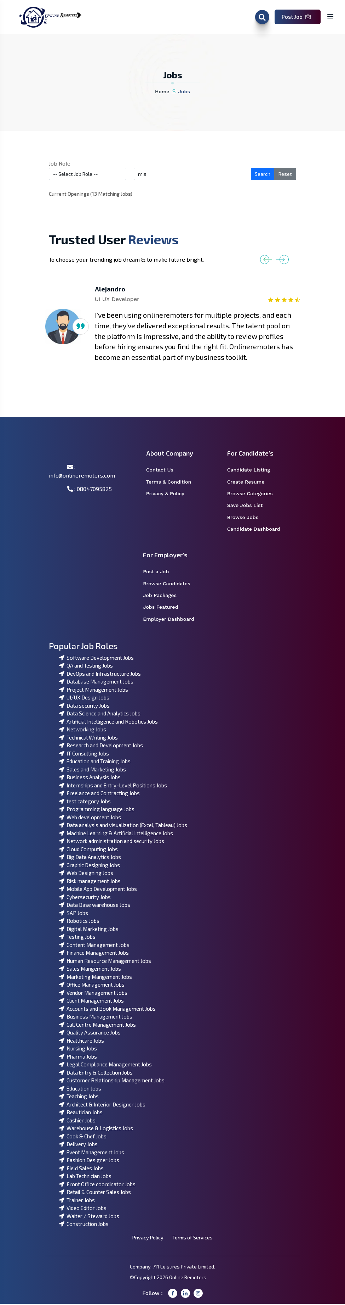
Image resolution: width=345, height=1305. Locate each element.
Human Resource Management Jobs (105, 962)
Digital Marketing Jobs (89, 930)
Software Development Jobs (96, 659)
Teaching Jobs (79, 1097)
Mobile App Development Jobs (98, 890)
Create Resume (250, 482)
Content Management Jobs (94, 946)
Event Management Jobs (91, 1153)
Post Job (296, 16)
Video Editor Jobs (83, 1209)
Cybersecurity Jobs (85, 898)
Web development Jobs (90, 818)
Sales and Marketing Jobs (92, 770)
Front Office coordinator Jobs (97, 1185)
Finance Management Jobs (94, 953)
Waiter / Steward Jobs (89, 1217)
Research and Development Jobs (101, 746)
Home (162, 91)
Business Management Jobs (95, 1017)
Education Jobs (80, 1089)
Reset (285, 174)
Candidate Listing (253, 470)
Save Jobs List (249, 506)
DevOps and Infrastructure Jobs (100, 674)
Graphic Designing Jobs (89, 866)
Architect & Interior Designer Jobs (102, 1105)
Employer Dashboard (172, 620)
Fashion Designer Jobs (89, 1161)
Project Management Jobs (93, 690)
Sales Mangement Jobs (90, 969)
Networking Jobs (82, 730)
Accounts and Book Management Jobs (107, 1009)
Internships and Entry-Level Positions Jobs (113, 786)
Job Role (59, 163)
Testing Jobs (77, 938)
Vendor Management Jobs (93, 994)
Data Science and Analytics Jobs (99, 714)
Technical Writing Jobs (88, 738)
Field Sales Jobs (81, 1169)
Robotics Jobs (79, 922)
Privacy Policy (147, 1239)
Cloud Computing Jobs (88, 850)
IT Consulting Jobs (84, 754)
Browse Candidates (171, 585)
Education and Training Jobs (95, 762)
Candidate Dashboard (257, 530)
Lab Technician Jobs (85, 1177)
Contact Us (164, 470)
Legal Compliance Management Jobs (105, 1065)
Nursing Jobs (78, 1049)
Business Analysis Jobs (90, 778)
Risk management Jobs (90, 882)
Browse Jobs (247, 518)
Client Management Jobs (91, 1001)
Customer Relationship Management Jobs (112, 1081)
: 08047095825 (89, 488)
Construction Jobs (84, 1225)
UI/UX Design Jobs (84, 698)
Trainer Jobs (77, 1201)
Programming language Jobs (96, 810)
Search (262, 174)
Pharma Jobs (78, 1057)
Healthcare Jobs (81, 1041)
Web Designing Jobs (86, 874)
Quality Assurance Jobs (90, 1033)
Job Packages (164, 596)
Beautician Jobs (81, 1113)
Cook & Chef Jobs (83, 1137)
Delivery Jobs (78, 1145)
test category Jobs (85, 802)
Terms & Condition (172, 482)
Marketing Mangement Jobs (95, 978)
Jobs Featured (165, 608)
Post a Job (160, 572)
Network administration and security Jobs (111, 842)
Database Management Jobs (96, 682)
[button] (274, 259)
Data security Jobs (84, 706)
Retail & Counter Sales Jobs (95, 1193)
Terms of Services (193, 1239)
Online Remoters (187, 1278)
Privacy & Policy (170, 494)
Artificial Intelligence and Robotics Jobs (108, 722)
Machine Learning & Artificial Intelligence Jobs (116, 834)
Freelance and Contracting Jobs (99, 794)
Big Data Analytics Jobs (90, 858)
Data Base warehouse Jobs (94, 906)
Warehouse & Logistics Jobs (96, 1129)
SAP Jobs (73, 914)
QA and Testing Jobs (86, 666)
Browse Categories (254, 494)
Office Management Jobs (92, 985)
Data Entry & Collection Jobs (96, 1073)
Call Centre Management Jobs (97, 1025)
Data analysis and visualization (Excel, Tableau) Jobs (123, 826)
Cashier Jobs (77, 1121)
